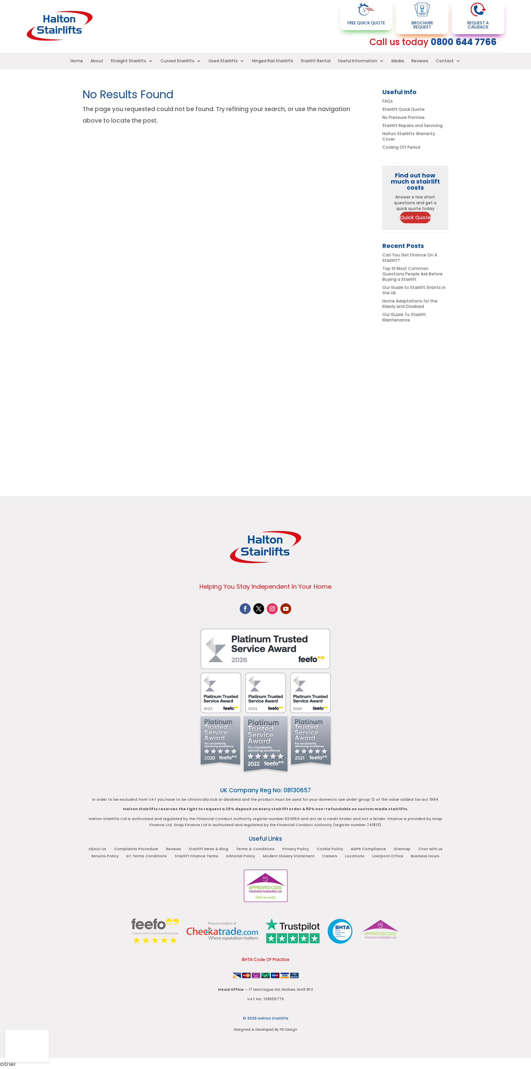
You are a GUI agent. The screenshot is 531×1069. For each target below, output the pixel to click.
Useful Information (357, 61)
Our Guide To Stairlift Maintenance (404, 317)
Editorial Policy (241, 856)
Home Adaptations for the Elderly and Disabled (410, 303)
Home (76, 61)
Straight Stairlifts (128, 61)
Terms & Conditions (255, 849)
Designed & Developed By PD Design (265, 1028)
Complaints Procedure (137, 849)
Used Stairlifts (223, 61)
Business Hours (424, 856)
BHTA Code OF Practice (266, 959)
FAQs (387, 101)
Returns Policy (106, 856)
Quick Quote (415, 217)
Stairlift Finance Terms (197, 856)
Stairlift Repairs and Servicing (412, 125)
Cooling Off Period (401, 147)
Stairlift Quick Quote (403, 109)
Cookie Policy (329, 849)
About (96, 61)
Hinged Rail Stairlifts (272, 61)
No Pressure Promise (403, 117)
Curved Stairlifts (177, 61)
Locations (354, 856)
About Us (99, 849)
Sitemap (401, 849)
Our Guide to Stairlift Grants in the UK (414, 290)
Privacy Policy (295, 849)
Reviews (419, 61)
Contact (445, 61)
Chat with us (429, 849)
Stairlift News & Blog (209, 849)
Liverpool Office (387, 856)
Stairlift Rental (316, 61)
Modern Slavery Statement (289, 856)
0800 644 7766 (463, 42)
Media (397, 61)
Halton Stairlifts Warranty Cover (408, 136)
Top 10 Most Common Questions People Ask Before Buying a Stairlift (412, 274)
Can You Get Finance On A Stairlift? (409, 257)
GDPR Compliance (368, 849)
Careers (329, 856)
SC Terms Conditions (147, 856)
